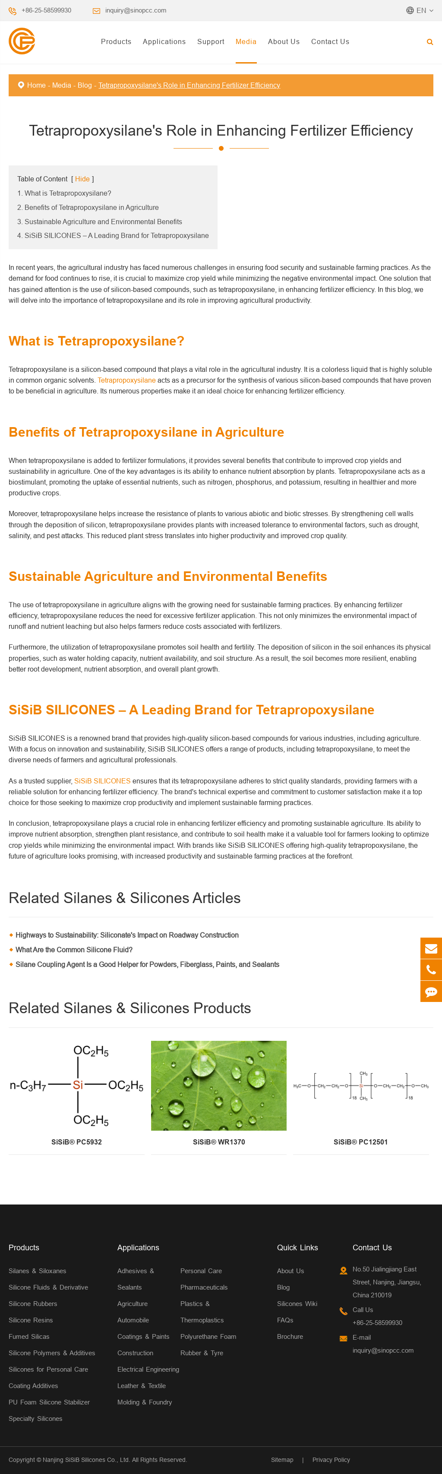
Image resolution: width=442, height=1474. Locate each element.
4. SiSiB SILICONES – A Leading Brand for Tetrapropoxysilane (113, 235)
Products (116, 41)
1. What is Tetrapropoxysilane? (64, 193)
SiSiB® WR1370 (219, 1142)
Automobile (133, 1320)
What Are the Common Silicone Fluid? (74, 950)
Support (210, 41)
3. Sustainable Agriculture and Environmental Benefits (99, 221)
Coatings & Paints (143, 1336)
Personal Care (201, 1270)
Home (36, 85)
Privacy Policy (331, 1459)
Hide (82, 179)
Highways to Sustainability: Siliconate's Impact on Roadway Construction (127, 935)
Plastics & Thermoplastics (202, 1312)
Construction (135, 1353)
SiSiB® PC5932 (76, 1142)
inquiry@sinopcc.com (136, 10)
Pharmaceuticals (204, 1287)
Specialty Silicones (36, 1418)
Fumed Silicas (29, 1336)
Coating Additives (33, 1385)
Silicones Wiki (297, 1303)
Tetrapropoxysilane (127, 380)
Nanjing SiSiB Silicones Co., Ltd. (86, 1459)
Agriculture (132, 1303)
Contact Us (330, 41)
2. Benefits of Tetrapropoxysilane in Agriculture (88, 207)
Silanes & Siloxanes (37, 1270)
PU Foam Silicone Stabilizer (49, 1402)
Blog (85, 85)
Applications (164, 41)
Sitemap (282, 1459)
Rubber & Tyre (201, 1353)
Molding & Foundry (144, 1402)
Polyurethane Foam (208, 1336)
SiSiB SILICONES (102, 781)
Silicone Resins (31, 1320)
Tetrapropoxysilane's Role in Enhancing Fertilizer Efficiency (189, 85)
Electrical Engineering (148, 1369)
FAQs (285, 1320)
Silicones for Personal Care (48, 1369)
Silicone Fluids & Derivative (48, 1287)
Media (246, 41)
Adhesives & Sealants (135, 1279)
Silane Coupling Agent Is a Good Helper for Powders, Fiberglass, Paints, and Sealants (147, 964)
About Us (284, 41)
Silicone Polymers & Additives (52, 1353)
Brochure (290, 1336)
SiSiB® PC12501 (361, 1142)
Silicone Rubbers (33, 1303)
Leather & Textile (141, 1385)
